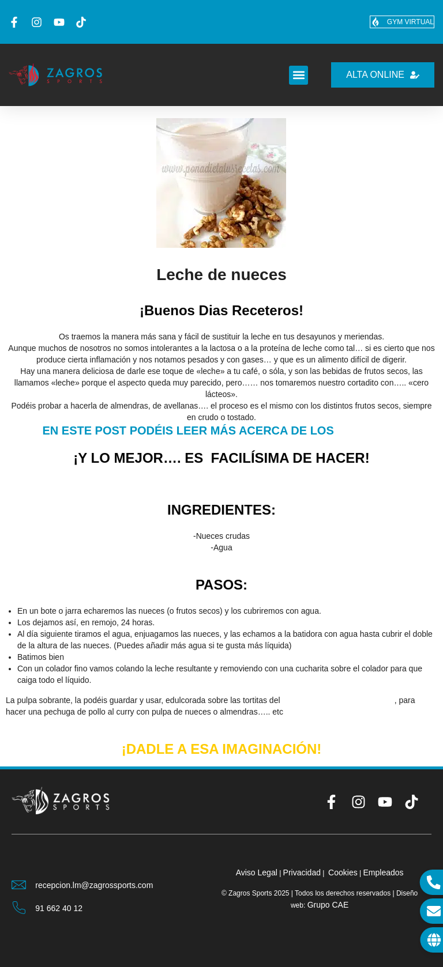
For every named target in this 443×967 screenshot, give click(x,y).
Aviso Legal (256, 872)
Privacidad (302, 872)
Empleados (383, 872)
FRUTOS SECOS (368, 431)
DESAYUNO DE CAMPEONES (338, 700)
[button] (298, 75)
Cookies (343, 872)
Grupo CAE (328, 904)
